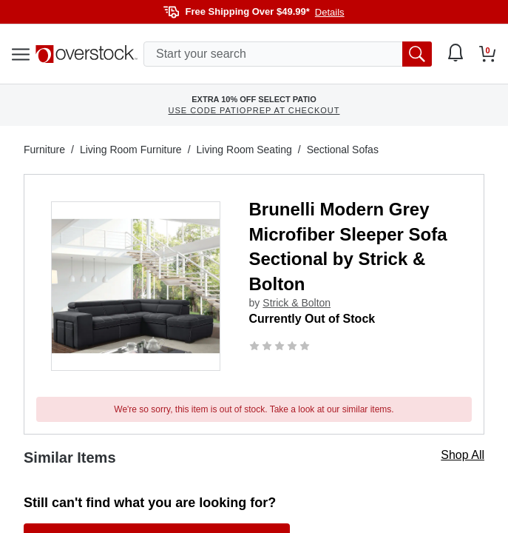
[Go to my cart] (487, 54)
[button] (135, 286)
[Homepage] (86, 54)
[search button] (417, 54)
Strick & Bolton (297, 303)
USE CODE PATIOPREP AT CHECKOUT (254, 110)
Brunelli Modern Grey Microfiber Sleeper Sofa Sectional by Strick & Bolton (348, 246)
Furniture (44, 149)
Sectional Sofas (343, 149)
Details (330, 12)
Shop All (462, 455)
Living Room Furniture (131, 149)
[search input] (287, 54)
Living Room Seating (244, 149)
